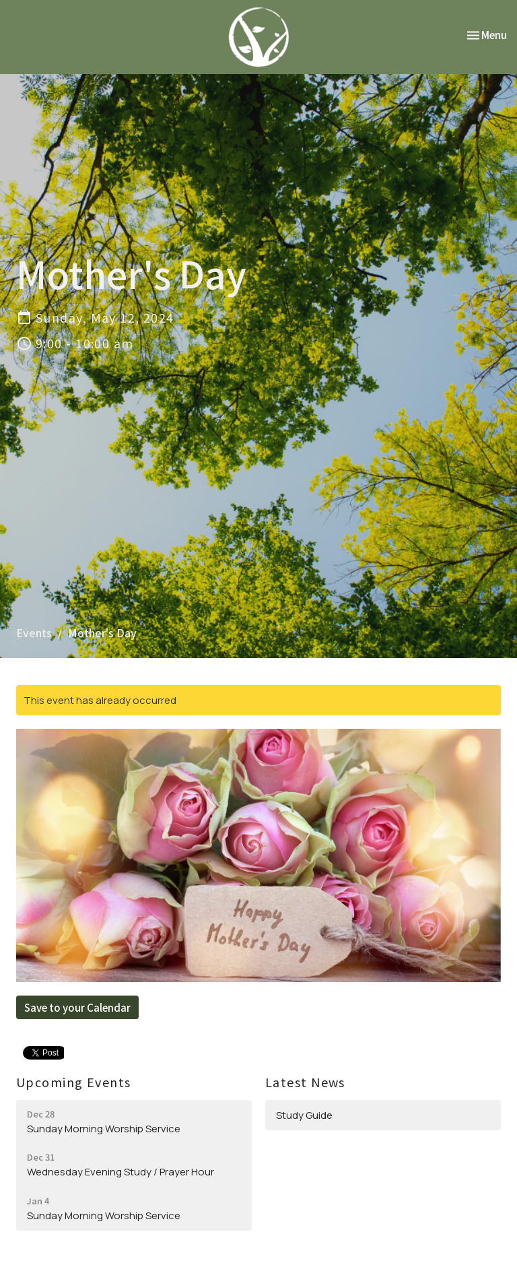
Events (34, 632)
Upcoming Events (73, 1082)
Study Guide (304, 1115)
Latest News (305, 1082)
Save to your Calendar (77, 1007)
